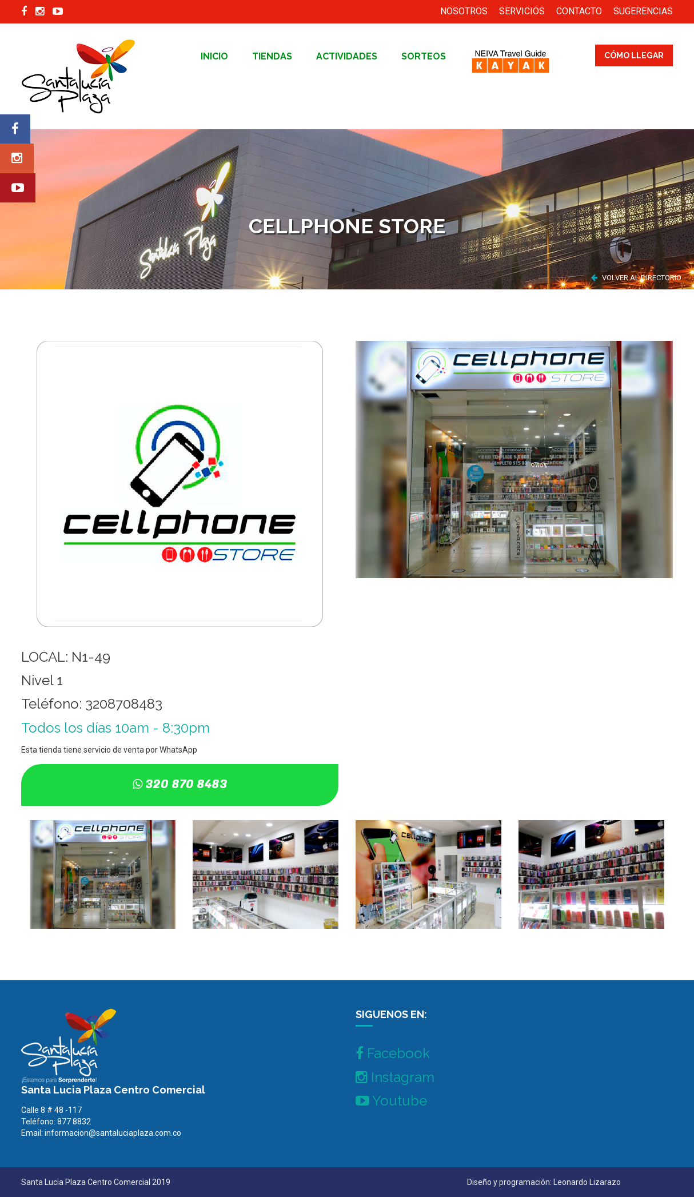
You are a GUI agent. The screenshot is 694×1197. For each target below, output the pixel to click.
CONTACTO (579, 11)
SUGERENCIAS (643, 11)
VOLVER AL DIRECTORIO (636, 277)
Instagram (395, 1077)
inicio (214, 56)
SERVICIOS (522, 11)
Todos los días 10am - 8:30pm (115, 727)
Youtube (391, 1100)
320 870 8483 (186, 784)
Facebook (393, 1053)
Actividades (346, 56)
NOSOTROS (464, 11)
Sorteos (423, 56)
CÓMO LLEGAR (634, 55)
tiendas (272, 56)
